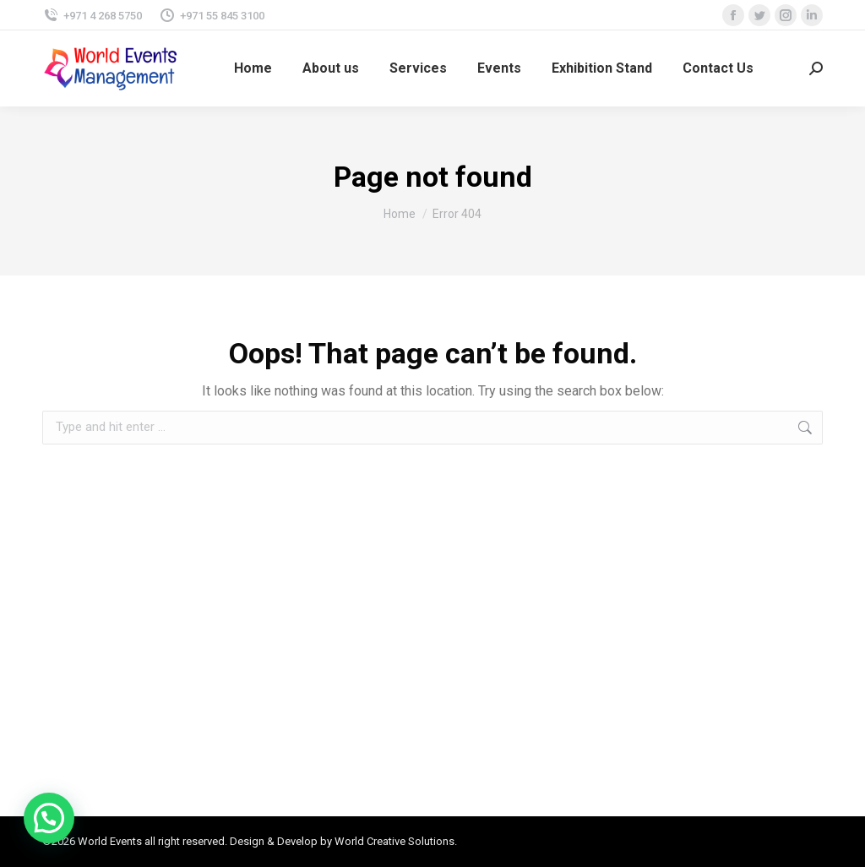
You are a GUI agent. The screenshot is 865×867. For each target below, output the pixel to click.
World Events (110, 841)
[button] (49, 818)
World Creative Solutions (394, 841)
